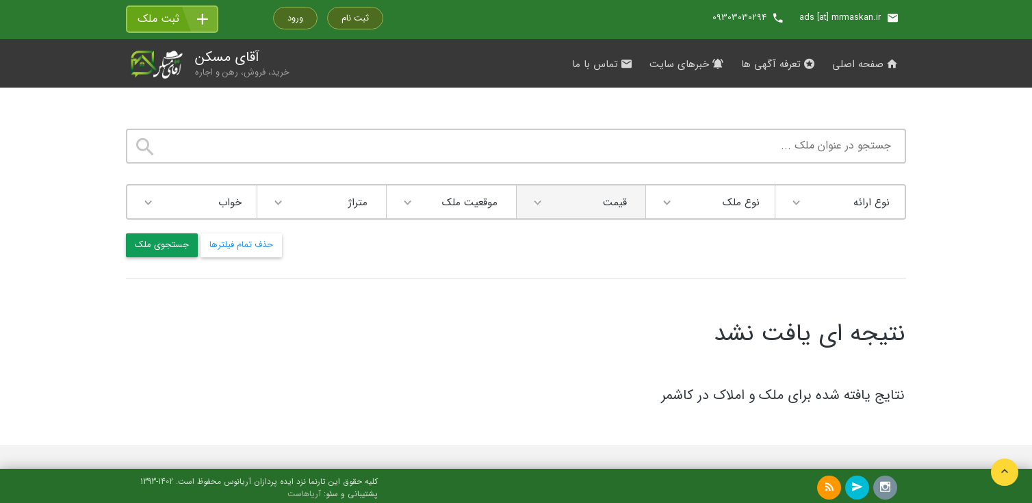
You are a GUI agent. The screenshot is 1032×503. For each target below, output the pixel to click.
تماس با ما (602, 64)
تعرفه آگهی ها (777, 64)
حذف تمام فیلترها (241, 244)
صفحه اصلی (864, 64)
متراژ (357, 202)
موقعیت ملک (470, 202)
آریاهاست (304, 494)
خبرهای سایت (686, 64)
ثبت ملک (158, 18)
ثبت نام (355, 18)
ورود (295, 18)
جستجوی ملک (162, 244)
